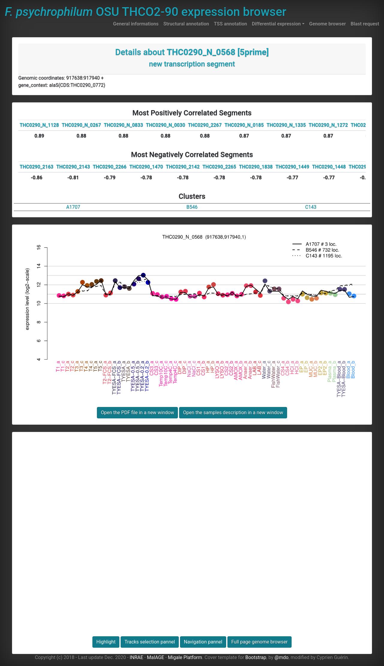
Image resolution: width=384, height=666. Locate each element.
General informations (136, 24)
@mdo (281, 657)
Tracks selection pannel (149, 642)
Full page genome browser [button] (259, 642)
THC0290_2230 (365, 167)
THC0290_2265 (219, 167)
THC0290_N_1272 (328, 125)
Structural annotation (186, 24)
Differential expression (276, 24)
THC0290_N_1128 (39, 125)
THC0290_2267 (205, 125)
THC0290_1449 (292, 167)
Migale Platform (185, 657)
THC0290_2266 (109, 167)
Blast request (365, 24)
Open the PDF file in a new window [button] (137, 412)
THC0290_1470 (146, 167)
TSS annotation (230, 24)
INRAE (136, 657)
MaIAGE (155, 657)
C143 (310, 207)
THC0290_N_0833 (123, 125)
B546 (192, 207)
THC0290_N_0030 (165, 125)
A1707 (73, 207)
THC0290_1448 (329, 167)
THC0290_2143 (73, 167)
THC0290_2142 (183, 167)
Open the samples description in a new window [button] (233, 412)
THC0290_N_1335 (286, 125)
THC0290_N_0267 (81, 125)
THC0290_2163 (36, 167)
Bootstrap (255, 657)
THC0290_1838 (256, 167)
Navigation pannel (203, 642)
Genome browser (327, 24)
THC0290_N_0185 (244, 125)
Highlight (106, 642)
